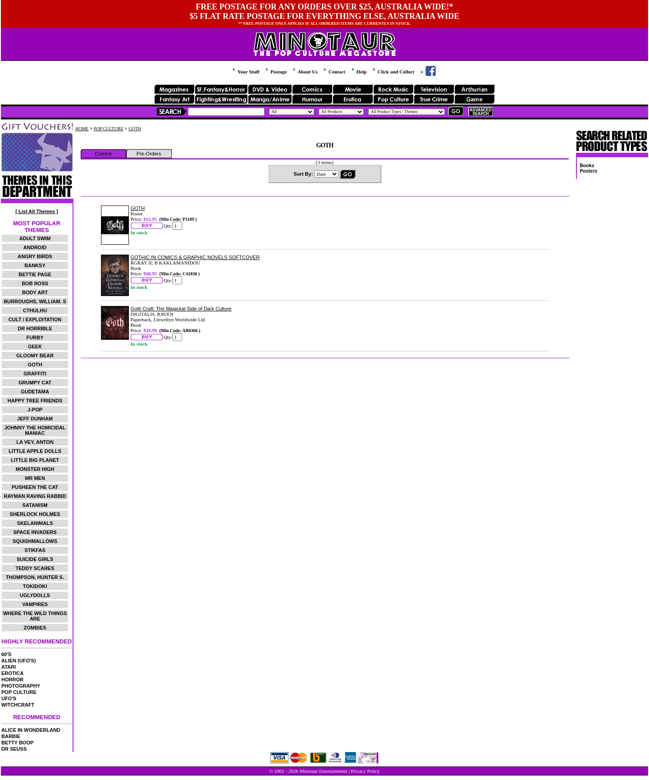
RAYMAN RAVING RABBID (35, 496)
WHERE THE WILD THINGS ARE (35, 616)
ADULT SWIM (34, 238)
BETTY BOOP (17, 742)
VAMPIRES (35, 604)
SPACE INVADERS (34, 532)
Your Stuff (245, 71)
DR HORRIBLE (35, 328)
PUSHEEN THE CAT (35, 487)
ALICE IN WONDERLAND (30, 730)
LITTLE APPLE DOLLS (35, 451)
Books (587, 165)
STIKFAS (34, 550)
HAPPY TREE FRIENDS (35, 400)
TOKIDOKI (35, 586)
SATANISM (35, 505)
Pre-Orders (149, 153)
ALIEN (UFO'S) (18, 660)
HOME (81, 128)
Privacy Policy (365, 771)
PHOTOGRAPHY (20, 686)
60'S (6, 654)
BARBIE (10, 736)
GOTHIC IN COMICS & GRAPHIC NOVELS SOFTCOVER (195, 257)
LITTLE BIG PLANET (35, 460)
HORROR (12, 679)
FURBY (35, 337)
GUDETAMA (35, 391)
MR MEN (35, 478)
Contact (333, 71)
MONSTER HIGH (35, 469)
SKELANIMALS (35, 523)
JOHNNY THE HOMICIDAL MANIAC (34, 430)
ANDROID (34, 247)
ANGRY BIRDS (35, 256)
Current (103, 153)
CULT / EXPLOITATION (35, 319)
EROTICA (12, 673)
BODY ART (35, 292)
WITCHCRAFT (17, 704)
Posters (588, 170)
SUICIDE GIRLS (35, 559)
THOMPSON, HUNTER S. (35, 577)
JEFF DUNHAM (35, 418)
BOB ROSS (35, 283)
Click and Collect (392, 71)
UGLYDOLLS (35, 595)
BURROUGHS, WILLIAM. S (35, 301)
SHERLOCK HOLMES (35, 514)
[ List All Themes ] (36, 211)
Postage (275, 71)
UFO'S (8, 698)
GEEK (35, 346)
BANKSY (34, 265)
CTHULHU (35, 310)
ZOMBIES (34, 627)
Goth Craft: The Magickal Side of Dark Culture (181, 308)
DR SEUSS (14, 749)
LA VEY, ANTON (35, 442)
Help (358, 71)
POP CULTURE (19, 692)
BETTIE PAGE (34, 274)
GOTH (35, 364)
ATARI (8, 667)
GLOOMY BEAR (35, 355)
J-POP (34, 409)
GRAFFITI (34, 373)
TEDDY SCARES (35, 568)
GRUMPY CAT (34, 382)
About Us (304, 71)
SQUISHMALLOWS (35, 541)
